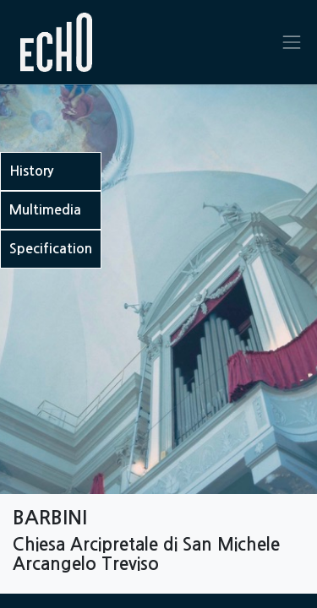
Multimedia (45, 210)
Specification (50, 248)
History (31, 171)
